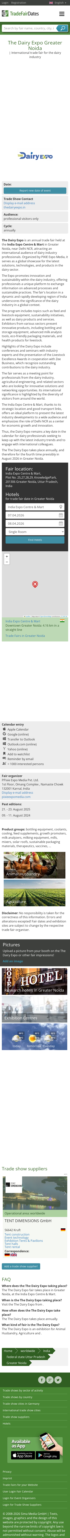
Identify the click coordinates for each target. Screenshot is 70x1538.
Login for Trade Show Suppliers (22, 1504)
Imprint (7, 1478)
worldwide (28, 1351)
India (46, 1351)
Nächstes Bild (65, 1193)
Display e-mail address (19, 203)
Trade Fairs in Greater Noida (25, 636)
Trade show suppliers (16, 1417)
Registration (18, 2)
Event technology (17, 1238)
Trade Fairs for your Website (20, 1485)
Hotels (6, 1423)
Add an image (13, 961)
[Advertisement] (34, 100)
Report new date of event (35, 190)
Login (5, 2)
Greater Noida (17, 1363)
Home (8, 1351)
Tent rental (12, 1247)
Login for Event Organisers (19, 1498)
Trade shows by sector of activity (23, 1390)
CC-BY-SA (64, 616)
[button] (35, 584)
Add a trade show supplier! (21, 1266)
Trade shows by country (17, 1397)
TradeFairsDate (20, 13)
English (60, 2)
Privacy (7, 1471)
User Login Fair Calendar (18, 1491)
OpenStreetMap (45, 616)
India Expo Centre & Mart (23, 621)
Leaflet (27, 616)
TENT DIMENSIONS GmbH (28, 1220)
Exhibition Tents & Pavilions (24, 1241)
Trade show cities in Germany (21, 1403)
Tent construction (17, 1234)
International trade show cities (22, 1410)
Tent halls (11, 1244)
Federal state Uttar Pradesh (26, 1357)
